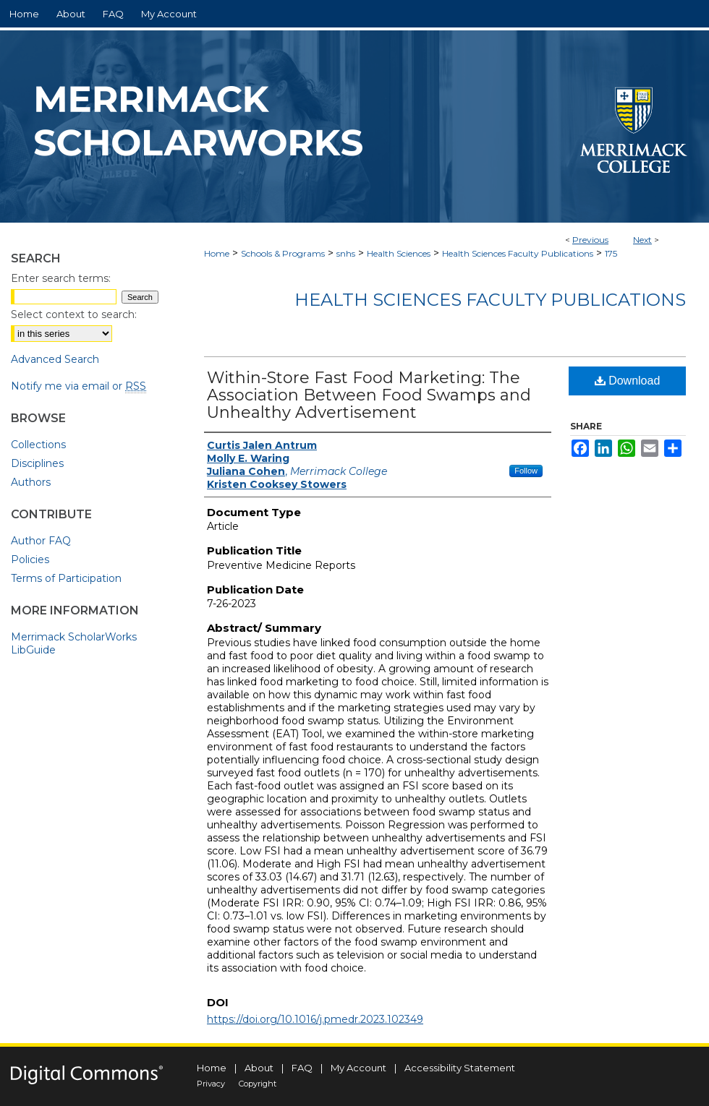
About (259, 1067)
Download (628, 380)
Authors (31, 482)
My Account (358, 1067)
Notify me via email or (78, 386)
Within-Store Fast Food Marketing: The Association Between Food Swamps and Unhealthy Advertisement (369, 395)
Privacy (211, 1084)
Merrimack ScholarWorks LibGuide (74, 643)
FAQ (302, 1067)
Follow (526, 470)
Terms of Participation (66, 578)
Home (216, 253)
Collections (38, 444)
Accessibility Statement (459, 1067)
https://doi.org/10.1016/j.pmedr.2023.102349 (315, 1019)
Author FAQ (41, 540)
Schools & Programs (283, 253)
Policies (30, 559)
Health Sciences (398, 253)
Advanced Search (55, 359)
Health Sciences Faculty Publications (517, 253)
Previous (590, 239)
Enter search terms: (61, 278)
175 (611, 253)
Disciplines (37, 463)
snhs (345, 253)
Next (642, 239)
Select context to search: (74, 314)
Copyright (257, 1084)
